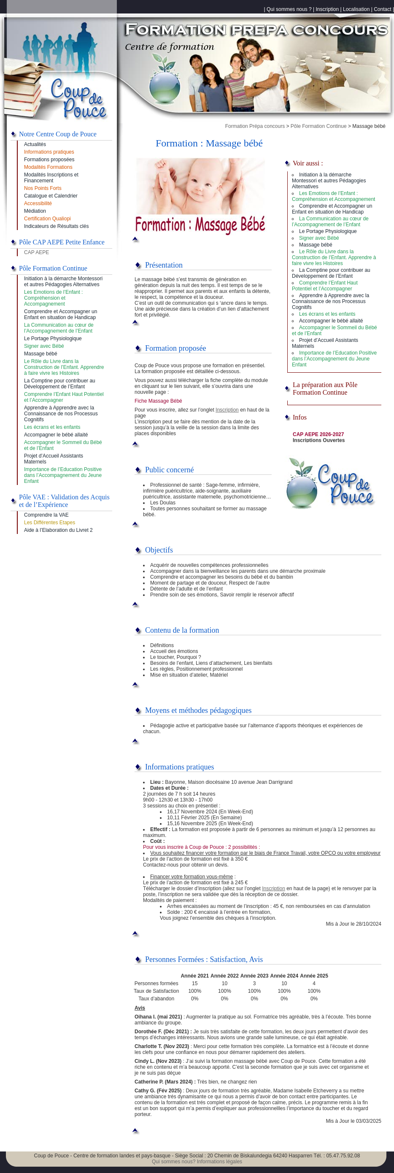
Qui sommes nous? (173, 1162)
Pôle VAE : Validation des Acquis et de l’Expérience (64, 500)
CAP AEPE (36, 252)
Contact (382, 9)
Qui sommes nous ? (289, 9)
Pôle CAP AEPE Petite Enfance (62, 242)
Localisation (356, 9)
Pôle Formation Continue (319, 126)
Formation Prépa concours (255, 126)
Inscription (327, 9)
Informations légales (219, 1162)
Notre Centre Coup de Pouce (58, 134)
